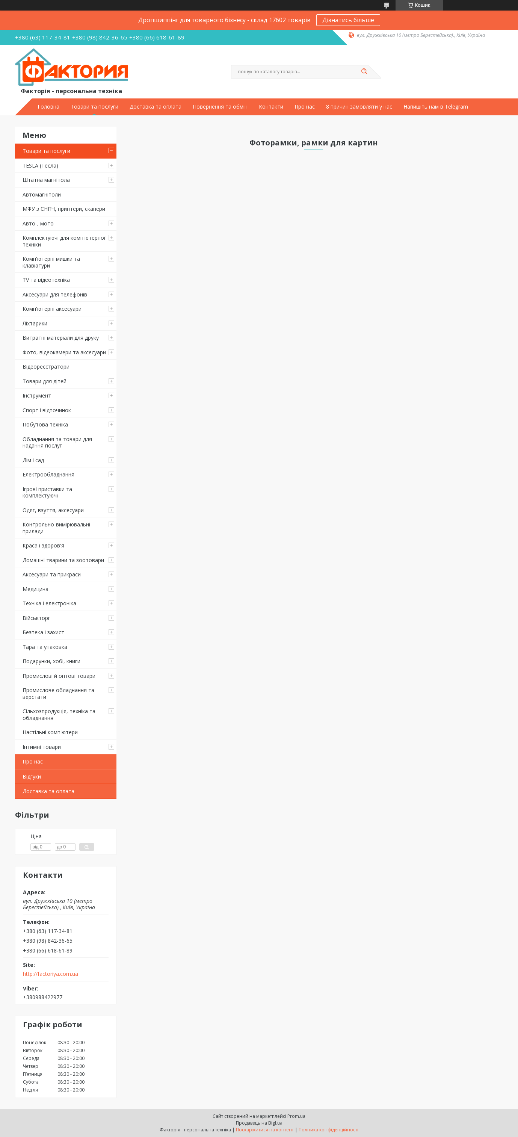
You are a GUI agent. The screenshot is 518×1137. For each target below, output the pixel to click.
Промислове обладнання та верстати (58, 693)
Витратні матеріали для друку (61, 337)
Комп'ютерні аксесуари (52, 308)
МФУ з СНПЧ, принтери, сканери (64, 208)
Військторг (36, 617)
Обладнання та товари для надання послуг (57, 442)
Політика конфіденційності (328, 1129)
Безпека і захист (43, 632)
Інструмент (37, 395)
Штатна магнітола (46, 179)
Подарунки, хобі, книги (51, 661)
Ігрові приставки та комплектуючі (47, 492)
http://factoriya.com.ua (50, 974)
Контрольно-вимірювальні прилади (56, 528)
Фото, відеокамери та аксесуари (64, 352)
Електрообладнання (48, 474)
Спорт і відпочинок (47, 410)
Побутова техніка (45, 424)
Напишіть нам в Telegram (435, 106)
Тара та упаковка (45, 646)
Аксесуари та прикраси (52, 574)
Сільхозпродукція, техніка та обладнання (59, 714)
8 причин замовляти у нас (359, 106)
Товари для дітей (44, 381)
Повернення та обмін (220, 106)
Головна (48, 106)
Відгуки (32, 776)
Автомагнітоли (42, 194)
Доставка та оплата (155, 106)
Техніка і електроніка (49, 603)
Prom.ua (296, 1116)
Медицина (35, 589)
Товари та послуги (94, 106)
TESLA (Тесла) (40, 165)
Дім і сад (33, 460)
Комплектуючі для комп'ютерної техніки (64, 241)
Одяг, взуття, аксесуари (53, 510)
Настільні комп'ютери (50, 732)
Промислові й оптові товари (59, 675)
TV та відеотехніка (46, 279)
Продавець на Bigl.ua (259, 1123)
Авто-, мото (38, 223)
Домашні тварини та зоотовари (63, 560)
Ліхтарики (35, 323)
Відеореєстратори (46, 366)
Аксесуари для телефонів (55, 294)
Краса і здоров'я (43, 545)
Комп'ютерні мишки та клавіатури (51, 262)
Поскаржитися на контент (265, 1129)
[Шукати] (364, 72)
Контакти (271, 106)
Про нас (304, 106)
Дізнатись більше (348, 20)
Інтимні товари (42, 746)
